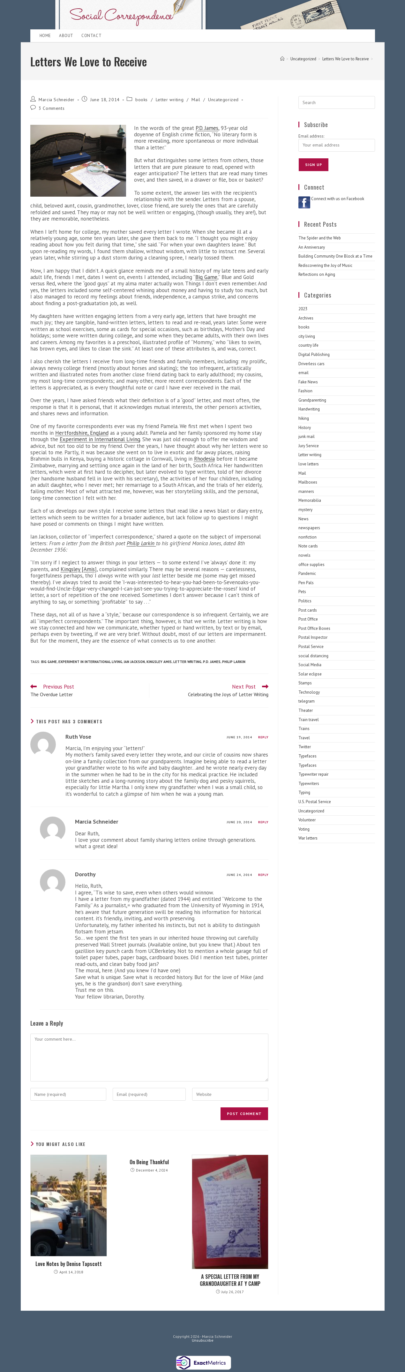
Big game (49, 662)
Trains (304, 728)
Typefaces (307, 756)
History (304, 427)
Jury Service (308, 446)
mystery (305, 509)
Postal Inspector (312, 637)
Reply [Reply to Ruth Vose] (263, 737)
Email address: (311, 136)
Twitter (304, 747)
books (141, 99)
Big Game (206, 277)
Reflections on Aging (316, 274)
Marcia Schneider (57, 99)
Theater (305, 710)
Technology (309, 692)
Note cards (308, 546)
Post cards (307, 610)
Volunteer (307, 820)
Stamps (305, 683)
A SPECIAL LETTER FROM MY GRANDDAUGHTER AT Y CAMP (230, 1280)
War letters (308, 838)
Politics (304, 601)
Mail (195, 99)
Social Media (309, 664)
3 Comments (51, 108)
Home (45, 35)
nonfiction (307, 537)
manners (306, 491)
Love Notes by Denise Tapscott (68, 1263)
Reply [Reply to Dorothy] (263, 875)
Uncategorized (223, 99)
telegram (306, 701)
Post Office (308, 619)
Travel (304, 738)
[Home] (282, 59)
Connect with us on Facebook (337, 198)
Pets (302, 591)
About (66, 35)
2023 (302, 309)
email (303, 372)
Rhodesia (204, 458)
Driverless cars (311, 363)
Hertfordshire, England (82, 432)
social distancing (313, 656)
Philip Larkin (141, 543)
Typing (304, 792)
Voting (304, 829)
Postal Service (311, 646)
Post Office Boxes (314, 628)
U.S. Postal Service (314, 801)
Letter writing (170, 99)
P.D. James (207, 128)
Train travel (308, 719)
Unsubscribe (203, 1340)
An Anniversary (311, 247)
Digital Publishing (314, 354)
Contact (91, 35)
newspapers (309, 528)
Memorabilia (309, 500)
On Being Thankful (149, 1161)
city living (306, 336)
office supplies (311, 564)
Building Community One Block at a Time (335, 256)
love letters (308, 464)
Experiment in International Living (100, 439)
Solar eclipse (310, 674)
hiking (303, 418)
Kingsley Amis (159, 662)
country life (308, 345)
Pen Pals (306, 582)
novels (304, 555)
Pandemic (307, 573)
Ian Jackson (134, 662)
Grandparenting (312, 400)
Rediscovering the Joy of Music (325, 265)
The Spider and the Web (319, 238)
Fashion (305, 391)
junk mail (306, 436)
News (303, 519)
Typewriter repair (313, 774)
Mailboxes (307, 482)
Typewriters (308, 783)
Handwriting (309, 409)
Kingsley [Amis (78, 569)
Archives (305, 318)
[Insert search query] (336, 102)
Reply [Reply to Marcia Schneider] (263, 822)
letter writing (187, 662)
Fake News (308, 382)
